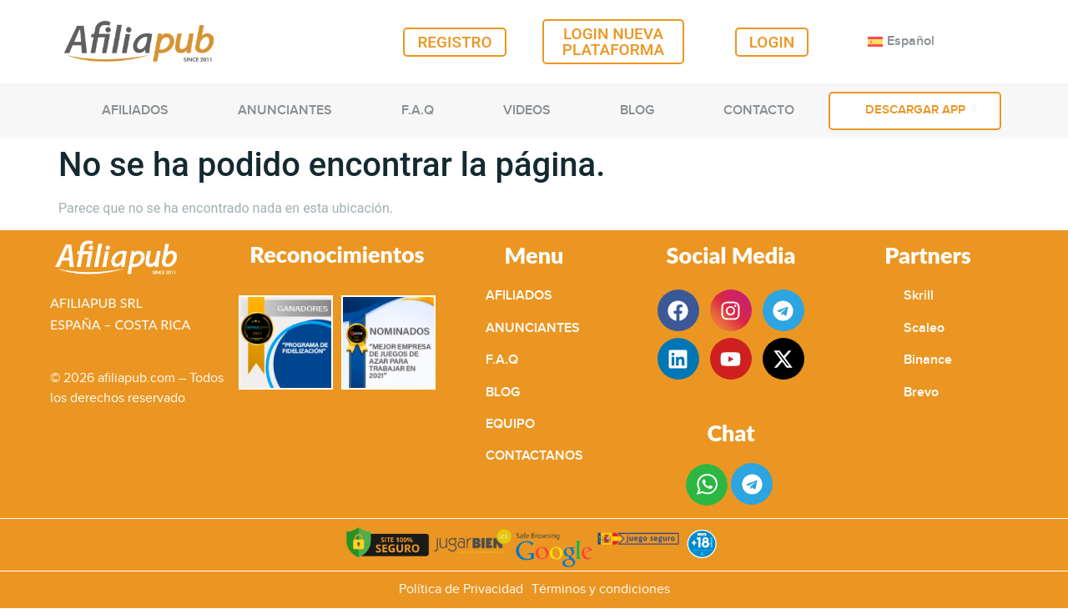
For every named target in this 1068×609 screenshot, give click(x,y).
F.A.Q (417, 110)
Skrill (919, 296)
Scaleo (924, 328)
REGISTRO (454, 42)
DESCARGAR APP (915, 110)
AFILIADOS (135, 110)
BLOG (637, 110)
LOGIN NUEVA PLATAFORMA (613, 41)
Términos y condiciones (600, 589)
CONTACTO (758, 110)
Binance (928, 360)
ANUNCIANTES (285, 110)
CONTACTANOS (534, 456)
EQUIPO (510, 424)
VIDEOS (527, 110)
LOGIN (772, 42)
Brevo (921, 392)
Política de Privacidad (461, 589)
